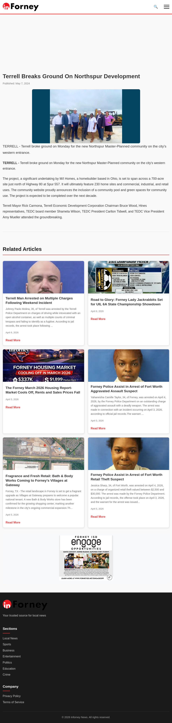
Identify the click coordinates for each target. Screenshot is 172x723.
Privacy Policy (12, 696)
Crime (6, 674)
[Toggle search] (155, 6)
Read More (13, 340)
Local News (10, 638)
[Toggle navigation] (166, 7)
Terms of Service (13, 702)
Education (9, 668)
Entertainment (12, 656)
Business (8, 650)
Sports (7, 644)
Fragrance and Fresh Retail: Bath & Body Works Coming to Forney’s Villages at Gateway (39, 480)
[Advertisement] (86, 45)
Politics (7, 662)
